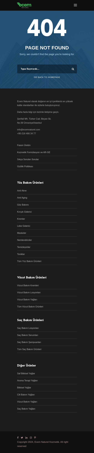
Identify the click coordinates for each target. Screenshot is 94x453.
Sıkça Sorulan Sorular (28, 159)
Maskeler (21, 233)
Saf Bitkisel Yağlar (26, 373)
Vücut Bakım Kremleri (28, 285)
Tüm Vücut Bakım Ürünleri (30, 306)
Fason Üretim (24, 145)
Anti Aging (22, 198)
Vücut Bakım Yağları (27, 299)
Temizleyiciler (23, 247)
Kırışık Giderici (24, 212)
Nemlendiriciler (24, 240)
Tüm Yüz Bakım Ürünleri (29, 261)
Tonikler (21, 254)
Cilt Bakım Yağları (26, 394)
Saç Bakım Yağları (26, 409)
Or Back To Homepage (47, 77)
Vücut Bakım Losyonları (29, 292)
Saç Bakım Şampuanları (29, 342)
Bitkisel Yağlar (24, 387)
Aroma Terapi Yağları (27, 380)
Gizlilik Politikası (25, 166)
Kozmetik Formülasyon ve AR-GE (33, 152)
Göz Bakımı (23, 205)
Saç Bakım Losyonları (28, 328)
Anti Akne (22, 190)
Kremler (21, 219)
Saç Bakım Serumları (27, 335)
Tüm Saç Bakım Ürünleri (29, 349)
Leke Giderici (23, 226)
